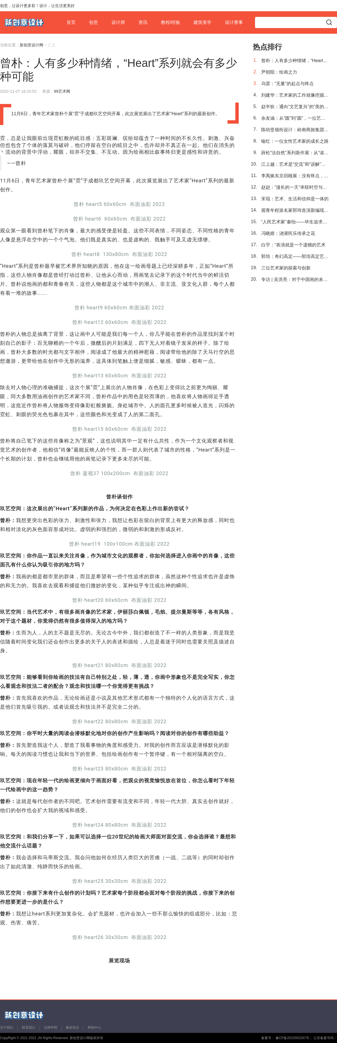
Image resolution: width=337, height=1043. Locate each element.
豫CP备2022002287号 (292, 1038)
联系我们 (28, 1028)
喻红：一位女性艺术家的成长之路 (295, 141)
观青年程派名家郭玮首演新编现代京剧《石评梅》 (295, 210)
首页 (71, 22)
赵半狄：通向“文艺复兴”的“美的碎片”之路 (295, 106)
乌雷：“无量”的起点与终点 (287, 83)
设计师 (118, 22)
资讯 (142, 22)
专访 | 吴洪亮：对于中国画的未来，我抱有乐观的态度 (295, 279)
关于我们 (6, 1028)
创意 (93, 22)
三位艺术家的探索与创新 (286, 268)
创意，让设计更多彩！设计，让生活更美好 (37, 5)
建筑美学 (202, 22)
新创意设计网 (31, 45)
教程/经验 (170, 22)
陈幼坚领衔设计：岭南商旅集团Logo (295, 129)
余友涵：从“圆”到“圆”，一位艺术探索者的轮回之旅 (295, 118)
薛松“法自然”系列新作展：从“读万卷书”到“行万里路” (295, 152)
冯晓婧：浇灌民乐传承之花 (288, 233)
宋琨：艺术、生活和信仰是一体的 (295, 198)
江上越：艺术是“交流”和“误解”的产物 (295, 164)
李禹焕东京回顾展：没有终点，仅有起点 (295, 175)
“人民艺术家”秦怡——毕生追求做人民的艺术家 (295, 221)
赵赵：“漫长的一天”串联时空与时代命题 (295, 187)
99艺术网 (62, 91)
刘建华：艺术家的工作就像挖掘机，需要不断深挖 (295, 95)
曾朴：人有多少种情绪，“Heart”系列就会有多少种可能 (295, 60)
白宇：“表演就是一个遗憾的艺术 (293, 244)
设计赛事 (234, 22)
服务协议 (72, 1028)
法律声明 (50, 1028)
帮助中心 (94, 1028)
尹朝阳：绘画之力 (279, 72)
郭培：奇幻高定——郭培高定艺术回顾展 (295, 256)
